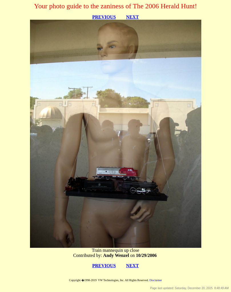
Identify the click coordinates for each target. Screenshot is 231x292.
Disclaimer (155, 280)
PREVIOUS (104, 17)
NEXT (132, 17)
